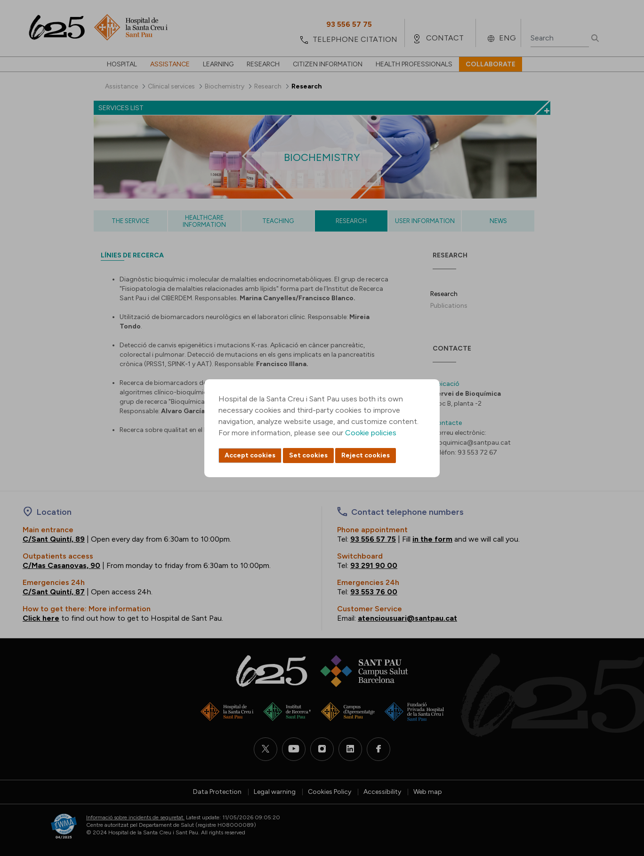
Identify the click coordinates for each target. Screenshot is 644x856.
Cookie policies (370, 432)
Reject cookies (365, 455)
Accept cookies (250, 455)
